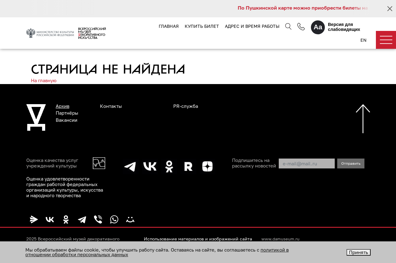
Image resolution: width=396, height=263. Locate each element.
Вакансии (66, 120)
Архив (62, 106)
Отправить (350, 163)
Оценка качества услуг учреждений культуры (52, 162)
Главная (169, 26)
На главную (44, 80)
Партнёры (67, 113)
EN (363, 40)
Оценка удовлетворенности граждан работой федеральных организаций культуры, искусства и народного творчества (64, 187)
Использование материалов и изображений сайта (198, 238)
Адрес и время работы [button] (252, 26)
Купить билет (202, 26)
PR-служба (185, 106)
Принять (358, 252)
